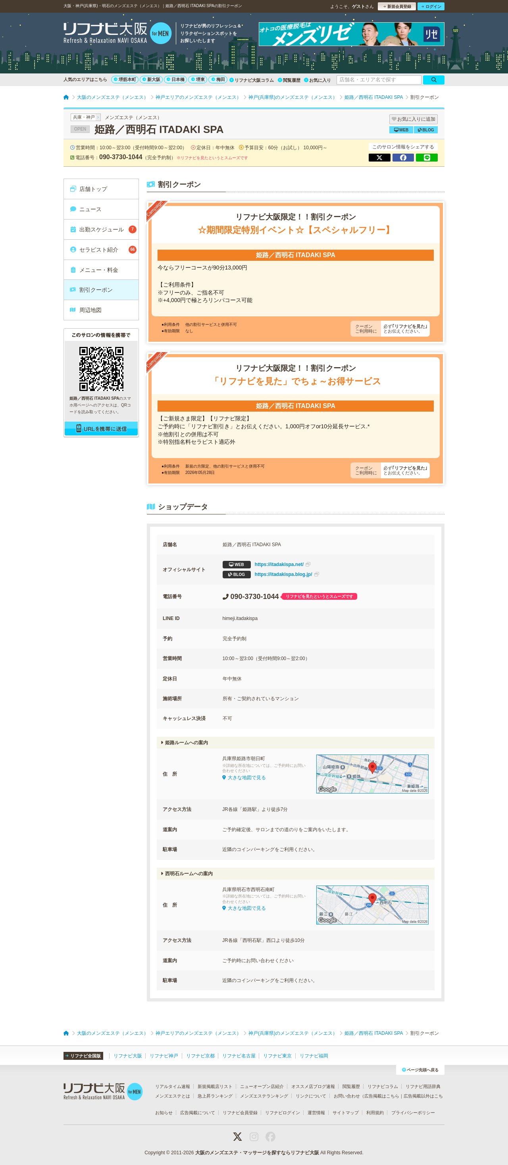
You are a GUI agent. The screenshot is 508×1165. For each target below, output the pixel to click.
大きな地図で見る (244, 777)
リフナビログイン (282, 1112)
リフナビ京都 (200, 1056)
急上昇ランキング (215, 1096)
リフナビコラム (383, 1086)
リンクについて (311, 1096)
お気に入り (317, 80)
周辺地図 (85, 310)
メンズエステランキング (264, 1096)
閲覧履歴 (289, 80)
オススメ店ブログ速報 (313, 1086)
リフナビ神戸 (164, 1056)
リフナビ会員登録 (240, 1112)
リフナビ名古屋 (239, 1056)
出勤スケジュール (103, 229)
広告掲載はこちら (381, 1096)
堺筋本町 (125, 79)
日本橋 (176, 79)
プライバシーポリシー (413, 1112)
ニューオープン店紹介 (262, 1086)
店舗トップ (88, 189)
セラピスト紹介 (103, 250)
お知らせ (164, 1112)
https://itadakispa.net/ (267, 564)
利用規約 (375, 1112)
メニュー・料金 (93, 270)
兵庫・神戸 (84, 117)
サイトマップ (346, 1112)
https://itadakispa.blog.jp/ (271, 574)
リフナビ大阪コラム (251, 80)
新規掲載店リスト (215, 1086)
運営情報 (316, 1112)
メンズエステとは (172, 1096)
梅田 (218, 79)
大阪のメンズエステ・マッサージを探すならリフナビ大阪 (257, 1152)
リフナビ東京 (277, 1056)
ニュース (85, 209)
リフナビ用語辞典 (423, 1086)
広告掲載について (197, 1112)
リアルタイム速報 (172, 1086)
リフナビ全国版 (83, 1055)
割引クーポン (91, 290)
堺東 (198, 79)
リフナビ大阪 (128, 1056)
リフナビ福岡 (314, 1056)
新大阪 (151, 79)
